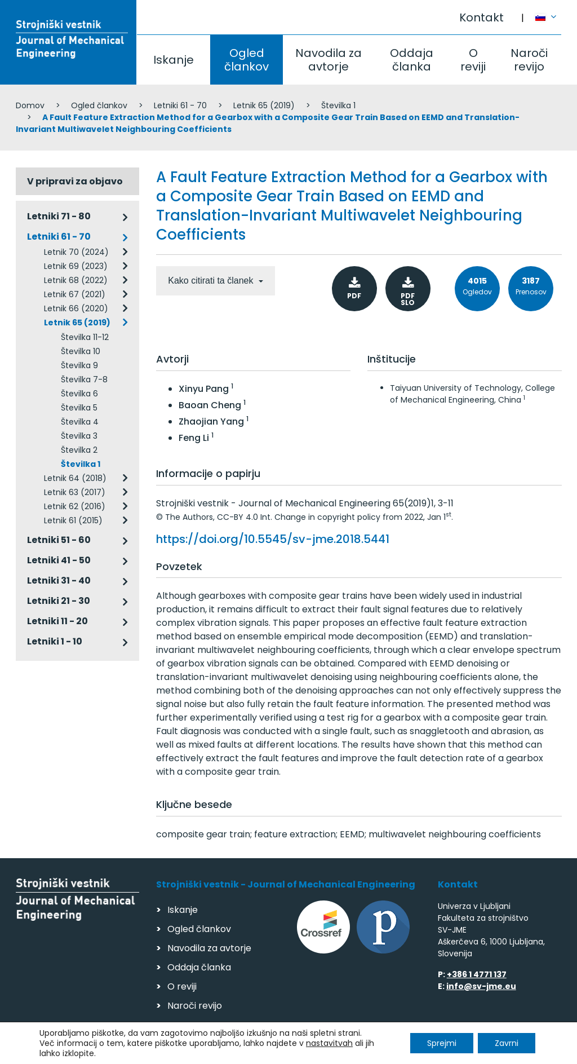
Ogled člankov (246, 59)
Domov (30, 105)
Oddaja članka (411, 59)
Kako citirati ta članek (212, 280)
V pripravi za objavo (75, 181)
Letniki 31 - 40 (59, 580)
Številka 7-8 (84, 379)
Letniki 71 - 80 (59, 216)
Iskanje (173, 60)
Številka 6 (79, 393)
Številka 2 (79, 450)
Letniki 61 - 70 (180, 105)
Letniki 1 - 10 (54, 641)
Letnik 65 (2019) (264, 105)
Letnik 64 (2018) (75, 478)
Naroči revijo (529, 59)
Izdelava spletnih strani (484, 1052)
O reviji (473, 59)
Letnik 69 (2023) (76, 266)
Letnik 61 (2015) (73, 520)
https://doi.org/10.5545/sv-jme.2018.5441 (272, 539)
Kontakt (481, 17)
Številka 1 (338, 105)
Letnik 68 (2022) (76, 280)
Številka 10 (80, 351)
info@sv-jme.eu (481, 986)
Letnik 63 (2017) (74, 492)
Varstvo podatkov (161, 1050)
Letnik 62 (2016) (74, 506)
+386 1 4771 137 (477, 974)
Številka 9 (79, 365)
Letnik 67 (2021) (74, 294)
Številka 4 (80, 421)
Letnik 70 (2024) (76, 252)
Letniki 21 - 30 (58, 600)
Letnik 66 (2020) (76, 308)
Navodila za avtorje (328, 59)
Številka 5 (79, 407)
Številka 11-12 (85, 337)
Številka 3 (79, 436)
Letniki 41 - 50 (59, 560)
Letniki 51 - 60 (59, 539)
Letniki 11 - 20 (57, 621)
